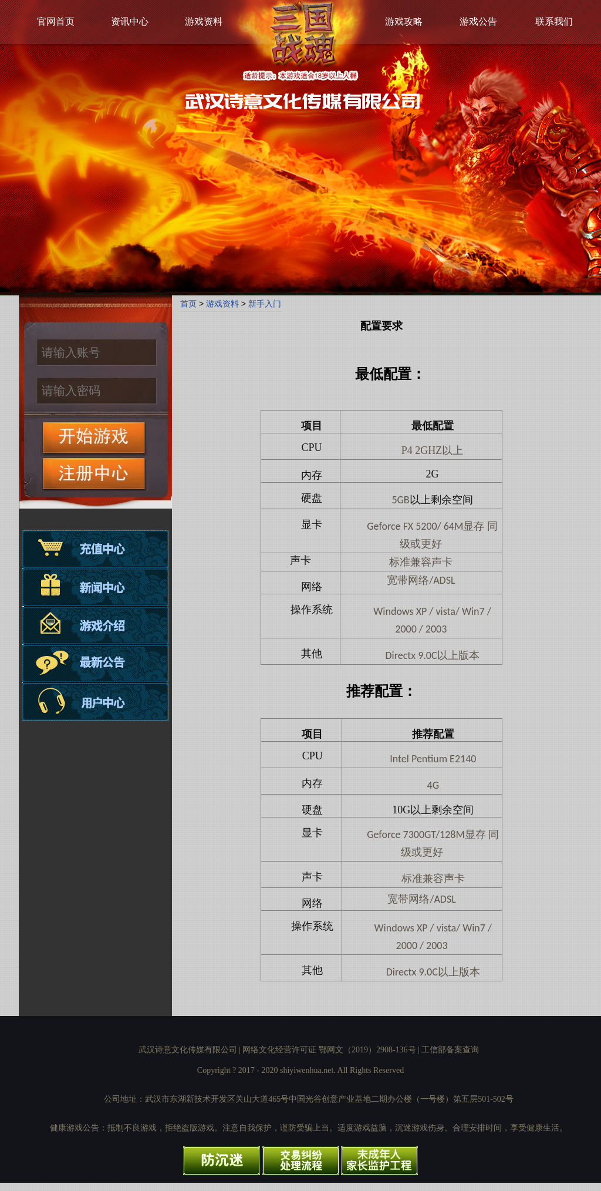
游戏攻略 (404, 21)
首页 (188, 303)
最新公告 (95, 662)
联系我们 (554, 21)
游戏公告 (478, 21)
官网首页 (56, 21)
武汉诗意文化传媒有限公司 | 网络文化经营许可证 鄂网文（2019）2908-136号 (277, 1049)
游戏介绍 (95, 624)
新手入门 (264, 303)
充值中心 (95, 549)
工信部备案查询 (450, 1049)
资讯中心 (129, 21)
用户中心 (95, 699)
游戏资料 (203, 21)
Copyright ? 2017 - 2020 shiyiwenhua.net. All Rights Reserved (300, 1070)
